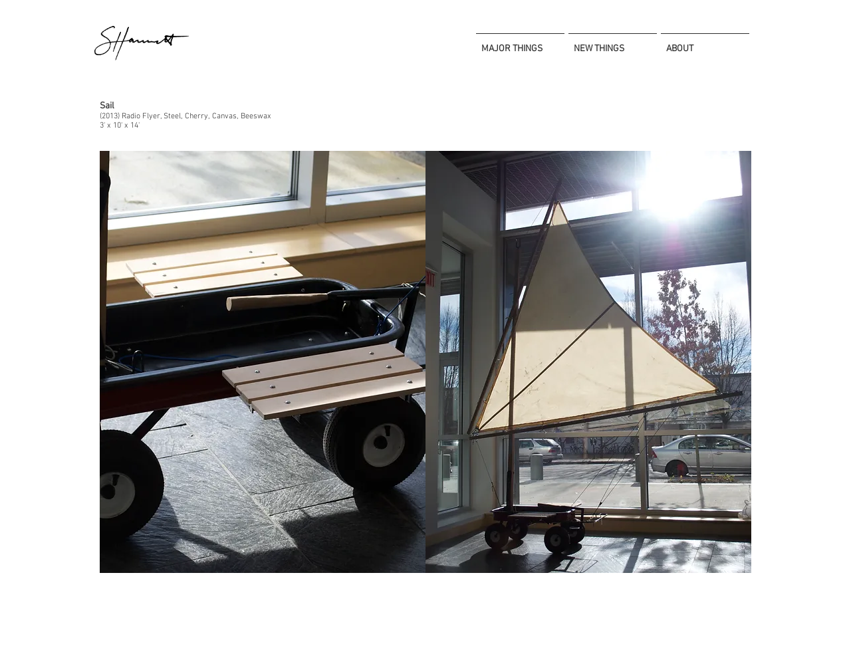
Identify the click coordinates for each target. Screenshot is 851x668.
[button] (263, 362)
